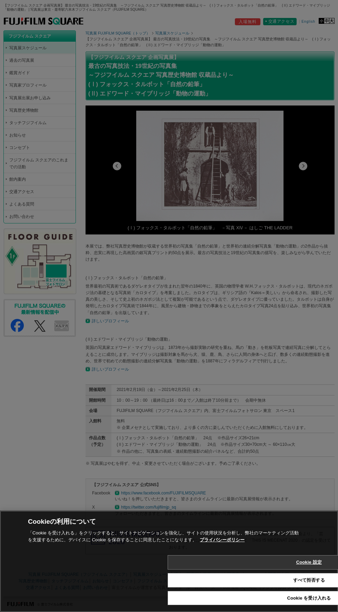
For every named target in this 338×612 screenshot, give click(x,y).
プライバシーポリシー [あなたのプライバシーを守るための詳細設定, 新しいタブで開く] (222, 548)
